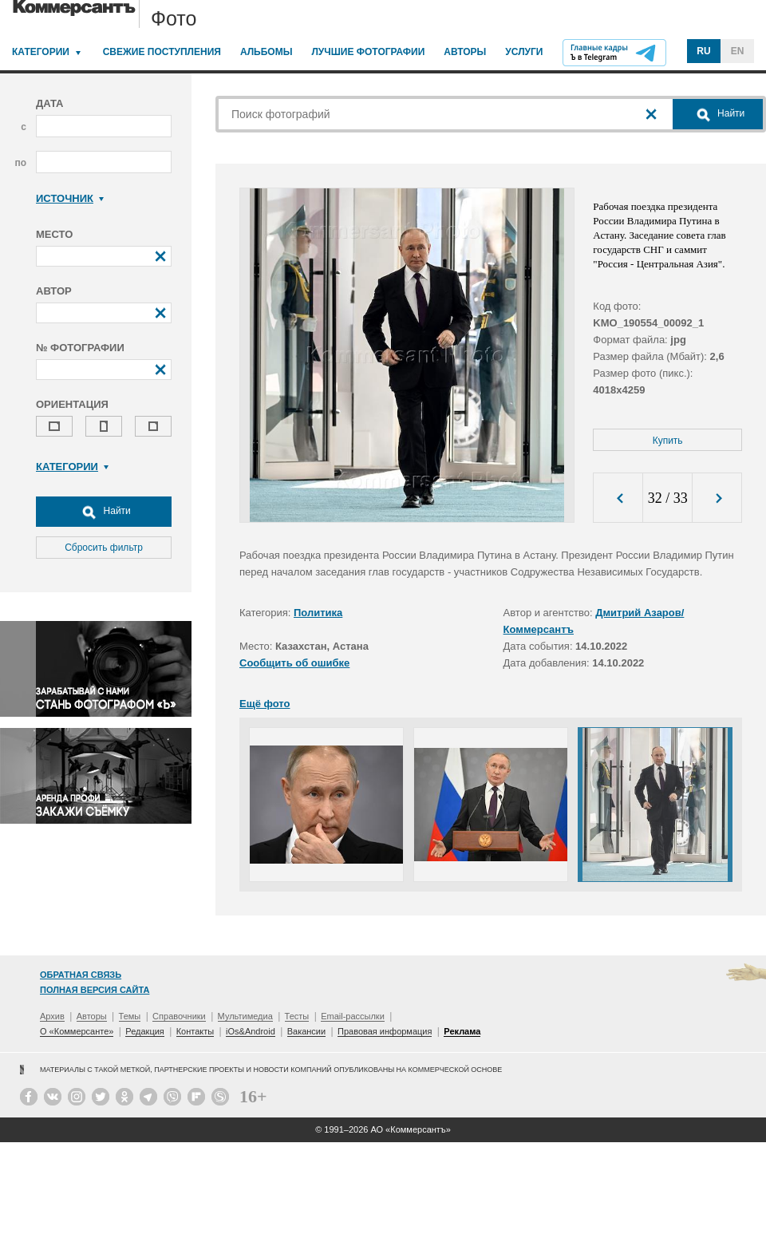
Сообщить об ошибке (294, 663)
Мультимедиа (245, 1016)
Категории (40, 51)
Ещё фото (264, 704)
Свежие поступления (162, 51)
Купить (668, 440)
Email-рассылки (353, 1016)
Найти (104, 512)
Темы (130, 1016)
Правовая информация (385, 1031)
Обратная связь (80, 974)
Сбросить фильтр (104, 547)
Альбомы (266, 51)
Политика (318, 613)
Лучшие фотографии (367, 51)
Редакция (144, 1031)
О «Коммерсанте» (76, 1031)
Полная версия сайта (94, 990)
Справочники (179, 1016)
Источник (70, 198)
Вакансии (306, 1031)
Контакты (195, 1031)
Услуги (524, 51)
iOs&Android (250, 1031)
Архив (52, 1016)
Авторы (465, 51)
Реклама (462, 1031)
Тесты (297, 1016)
